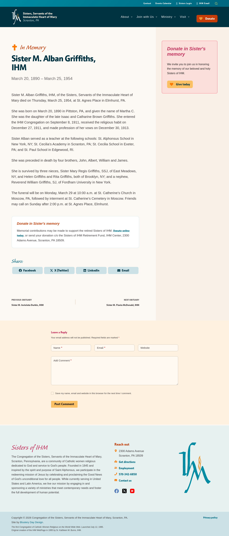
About (127, 17)
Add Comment (63, 361)
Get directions (127, 462)
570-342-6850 (128, 474)
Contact (147, 3)
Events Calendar (163, 3)
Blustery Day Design (31, 522)
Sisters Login (184, 3)
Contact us (125, 480)
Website (145, 348)
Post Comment (64, 405)
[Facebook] (116, 491)
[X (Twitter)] (124, 491)
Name (58, 348)
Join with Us (147, 17)
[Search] (216, 3)
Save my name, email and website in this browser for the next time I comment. (93, 394)
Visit (185, 17)
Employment (126, 468)
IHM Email (203, 3)
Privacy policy (210, 517)
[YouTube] (132, 491)
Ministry (169, 17)
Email (101, 348)
